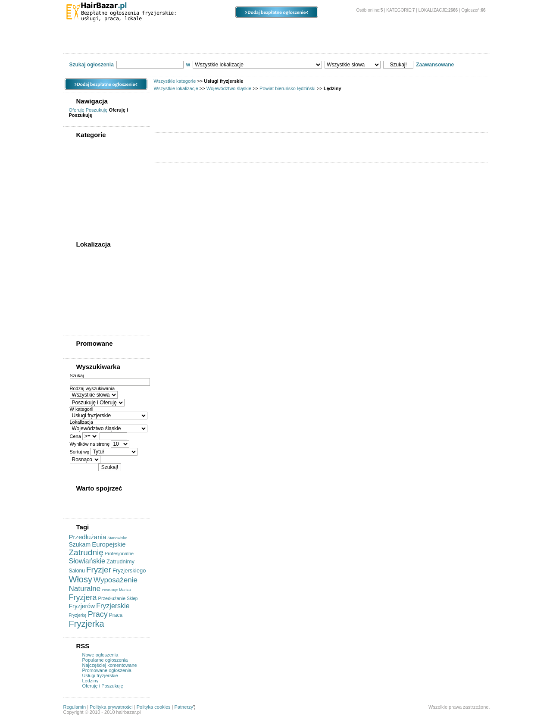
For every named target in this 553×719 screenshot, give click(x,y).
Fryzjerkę (78, 615)
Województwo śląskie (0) (99, 272)
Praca (115, 615)
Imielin (81, 322)
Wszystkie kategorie (175, 81)
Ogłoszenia (235, 30)
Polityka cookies (154, 707)
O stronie (411, 30)
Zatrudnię (86, 552)
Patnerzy (184, 707)
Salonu (77, 571)
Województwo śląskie (228, 88)
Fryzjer (98, 569)
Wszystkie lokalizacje (176, 88)
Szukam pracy (231, 44)
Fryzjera (83, 597)
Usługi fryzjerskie (286, 44)
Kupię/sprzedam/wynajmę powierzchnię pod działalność (104, 187)
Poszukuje (110, 590)
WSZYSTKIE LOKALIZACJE (102, 254)
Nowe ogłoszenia (100, 654)
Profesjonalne (119, 553)
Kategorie (96, 30)
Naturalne (85, 589)
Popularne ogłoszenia (105, 660)
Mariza (125, 590)
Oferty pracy (181, 44)
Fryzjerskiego (129, 570)
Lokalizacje (165, 30)
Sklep (132, 598)
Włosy (80, 579)
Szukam (80, 544)
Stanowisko (117, 538)
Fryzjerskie (112, 606)
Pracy (98, 614)
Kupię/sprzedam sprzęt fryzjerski (111, 44)
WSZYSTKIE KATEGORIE (99, 144)
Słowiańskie (87, 561)
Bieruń (81, 289)
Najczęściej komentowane (109, 665)
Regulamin (74, 707)
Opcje (298, 30)
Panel (351, 30)
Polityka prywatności (111, 707)
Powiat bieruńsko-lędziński (287, 88)
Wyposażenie (115, 580)
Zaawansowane (435, 65)
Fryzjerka (86, 623)
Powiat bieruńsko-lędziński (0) (105, 281)
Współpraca (402, 44)
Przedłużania (87, 537)
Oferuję (76, 110)
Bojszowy (84, 305)
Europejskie (108, 544)
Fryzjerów (82, 606)
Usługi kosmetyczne (347, 44)
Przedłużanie (112, 598)
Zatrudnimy (120, 561)
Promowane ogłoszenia (106, 670)
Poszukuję (97, 110)
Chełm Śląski (88, 313)
